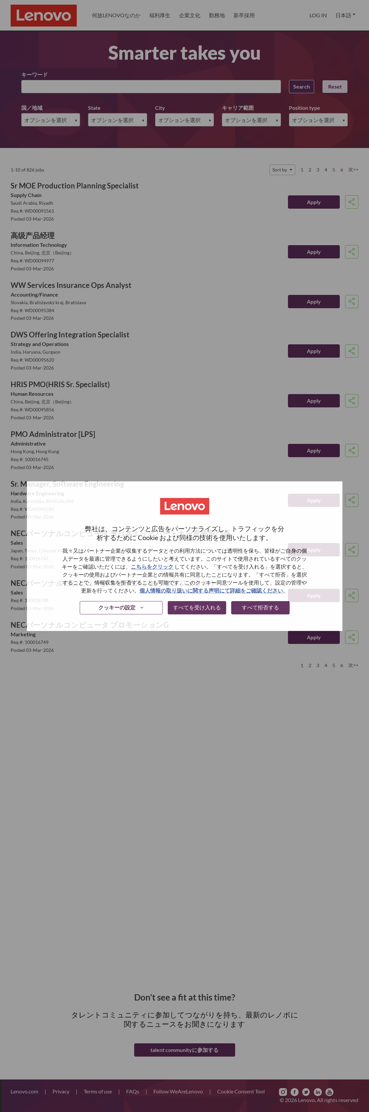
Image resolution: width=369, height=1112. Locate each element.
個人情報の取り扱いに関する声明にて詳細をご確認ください (211, 590)
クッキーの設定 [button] (117, 607)
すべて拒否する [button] (260, 607)
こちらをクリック (152, 566)
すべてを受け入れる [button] (197, 607)
